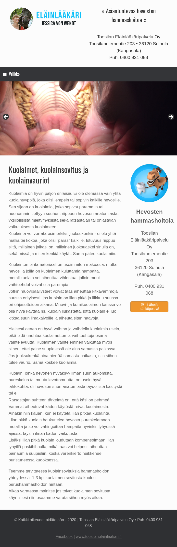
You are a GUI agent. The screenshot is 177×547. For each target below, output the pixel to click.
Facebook (64, 536)
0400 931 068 (134, 57)
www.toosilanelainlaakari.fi (99, 536)
